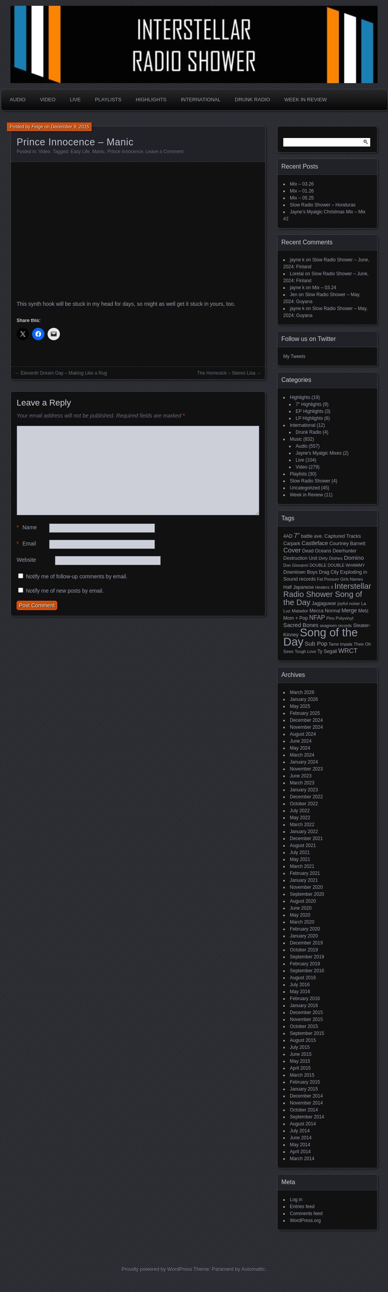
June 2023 (300, 776)
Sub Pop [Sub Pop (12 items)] (316, 643)
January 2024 (304, 762)
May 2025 (300, 706)
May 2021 (300, 859)
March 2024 (302, 755)
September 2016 (307, 970)
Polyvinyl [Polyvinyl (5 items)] (344, 618)
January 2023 (304, 790)
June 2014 (300, 1137)
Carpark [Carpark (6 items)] (291, 543)
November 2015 (306, 1019)
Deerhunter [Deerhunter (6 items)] (345, 551)
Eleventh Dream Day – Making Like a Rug (63, 373)
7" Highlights (309, 404)
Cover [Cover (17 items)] (292, 550)
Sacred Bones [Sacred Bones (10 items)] (300, 625)
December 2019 (306, 943)
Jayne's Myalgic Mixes (319, 453)
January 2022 (304, 831)
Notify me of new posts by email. (65, 591)
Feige (37, 127)
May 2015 (300, 1061)
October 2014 (304, 1110)
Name (27, 527)
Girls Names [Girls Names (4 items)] (351, 579)
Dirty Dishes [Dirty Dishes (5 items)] (330, 558)
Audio (18, 99)
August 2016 (303, 977)
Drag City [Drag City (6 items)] (329, 572)
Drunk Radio (252, 99)
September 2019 (307, 957)
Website (26, 560)
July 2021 (300, 852)
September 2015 (307, 1033)
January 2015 (304, 1089)
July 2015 (300, 1047)
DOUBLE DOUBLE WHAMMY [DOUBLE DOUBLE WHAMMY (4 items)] (337, 565)
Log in (296, 1199)
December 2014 (306, 1096)
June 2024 (300, 741)
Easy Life (80, 151)
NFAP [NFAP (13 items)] (317, 617)
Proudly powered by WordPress (156, 1269)
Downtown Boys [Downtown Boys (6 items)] (300, 572)
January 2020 (304, 936)
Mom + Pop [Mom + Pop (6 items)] (295, 618)
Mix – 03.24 (324, 287)
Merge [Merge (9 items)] (349, 610)
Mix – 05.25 (302, 198)
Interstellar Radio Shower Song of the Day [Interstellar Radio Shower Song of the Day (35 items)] (327, 594)
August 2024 (303, 734)
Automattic (253, 1269)
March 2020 (302, 922)
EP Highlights (309, 411)
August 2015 (303, 1040)
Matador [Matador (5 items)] (300, 611)
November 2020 (306, 887)
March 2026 (302, 692)
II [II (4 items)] (332, 587)
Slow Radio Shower (310, 481)
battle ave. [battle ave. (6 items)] (312, 536)
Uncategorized (305, 488)
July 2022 (300, 810)
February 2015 (305, 1082)
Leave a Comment (165, 151)
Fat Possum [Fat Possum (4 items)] (328, 579)
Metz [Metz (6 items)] (363, 611)
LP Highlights (309, 418)
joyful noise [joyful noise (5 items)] (348, 603)
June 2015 (300, 1054)
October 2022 (304, 803)
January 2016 (304, 1005)
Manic (98, 151)
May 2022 (300, 817)
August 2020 (303, 901)
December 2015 (306, 1012)
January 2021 (304, 880)
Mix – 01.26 (302, 191)
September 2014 (307, 1117)
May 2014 (300, 1144)
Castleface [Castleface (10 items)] (314, 543)
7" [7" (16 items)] (297, 535)
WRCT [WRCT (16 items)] (347, 651)
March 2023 (302, 783)
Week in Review (305, 99)
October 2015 (304, 1026)
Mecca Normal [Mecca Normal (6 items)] (325, 611)
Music (296, 439)
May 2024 (300, 748)
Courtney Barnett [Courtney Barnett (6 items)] (347, 543)
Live (75, 99)
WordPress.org (305, 1220)
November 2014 (306, 1103)
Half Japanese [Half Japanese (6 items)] (298, 587)
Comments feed (306, 1213)
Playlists (108, 99)
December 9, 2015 (70, 127)
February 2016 (305, 998)
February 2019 (305, 963)
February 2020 (305, 929)
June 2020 (300, 908)
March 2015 (302, 1075)
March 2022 (302, 824)
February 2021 (305, 873)
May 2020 (300, 915)
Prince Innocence (125, 151)
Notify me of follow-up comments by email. (77, 576)
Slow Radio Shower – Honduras (323, 205)
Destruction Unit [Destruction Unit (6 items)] (300, 558)
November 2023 (306, 769)
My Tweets (294, 356)
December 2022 (306, 796)
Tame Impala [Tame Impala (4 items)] (340, 644)
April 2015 (300, 1068)
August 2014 (303, 1124)
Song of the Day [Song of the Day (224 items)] (320, 637)
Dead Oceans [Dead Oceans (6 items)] (317, 551)
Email (26, 544)
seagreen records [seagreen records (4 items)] (336, 625)
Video (47, 99)
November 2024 (306, 727)
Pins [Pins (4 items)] (330, 618)
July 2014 (300, 1130)
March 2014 (302, 1158)
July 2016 (300, 984)
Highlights (151, 99)
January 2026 (304, 699)
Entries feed (302, 1206)
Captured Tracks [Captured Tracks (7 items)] (342, 536)
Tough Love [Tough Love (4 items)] (305, 651)
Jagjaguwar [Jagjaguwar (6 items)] (324, 603)
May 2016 (300, 991)
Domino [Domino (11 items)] (354, 557)
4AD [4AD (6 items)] (288, 536)
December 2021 (306, 838)
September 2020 (307, 894)
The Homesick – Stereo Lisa (226, 373)
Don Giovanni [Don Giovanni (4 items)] (295, 565)
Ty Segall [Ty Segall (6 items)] (327, 651)
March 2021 (302, 866)
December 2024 (306, 720)
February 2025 (305, 713)
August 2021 (303, 845)
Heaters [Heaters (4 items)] (322, 587)
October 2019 (304, 950)
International (201, 99)
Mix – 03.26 (302, 184)
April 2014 (300, 1151)
